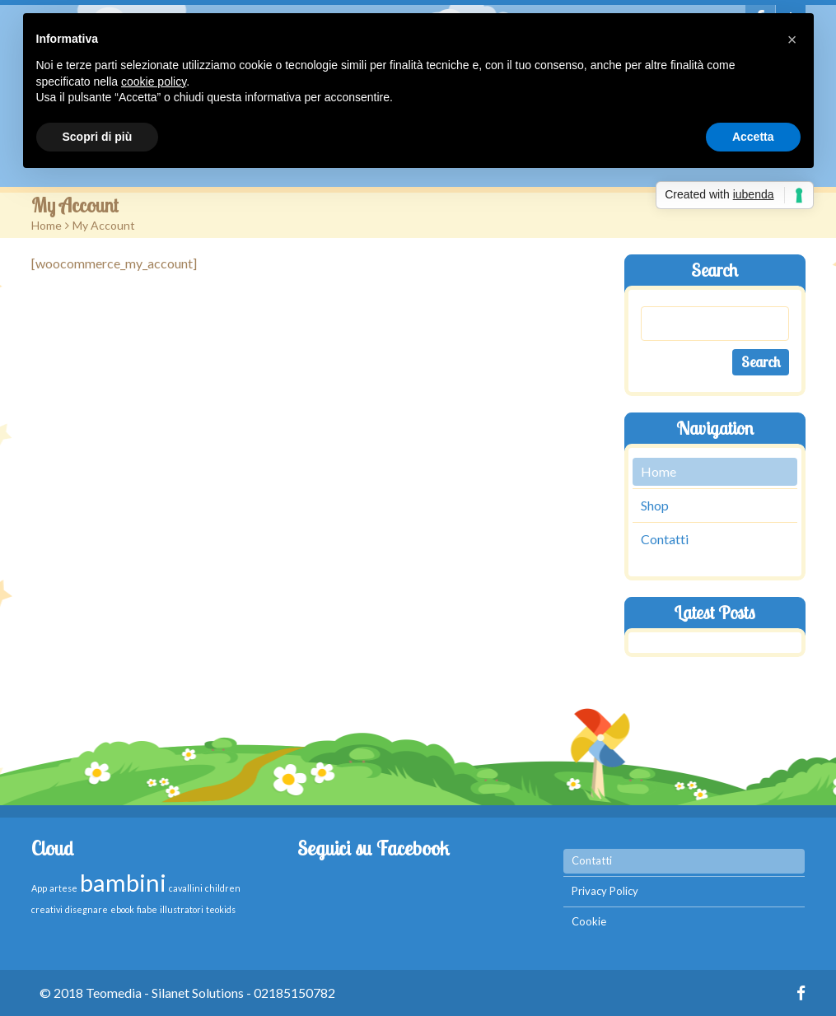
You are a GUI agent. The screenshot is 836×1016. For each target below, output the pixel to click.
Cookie (589, 921)
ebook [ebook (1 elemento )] (122, 909)
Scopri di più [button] (98, 136)
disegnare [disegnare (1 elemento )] (86, 909)
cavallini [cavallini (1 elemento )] (186, 888)
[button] (792, 39)
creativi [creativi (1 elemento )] (47, 909)
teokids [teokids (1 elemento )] (221, 909)
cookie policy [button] (153, 81)
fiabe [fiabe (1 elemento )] (147, 909)
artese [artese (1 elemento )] (63, 888)
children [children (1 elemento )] (223, 888)
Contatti (665, 539)
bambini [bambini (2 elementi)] (123, 882)
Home (46, 225)
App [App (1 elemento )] (39, 888)
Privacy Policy (605, 890)
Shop (655, 505)
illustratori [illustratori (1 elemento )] (181, 909)
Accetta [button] (753, 136)
